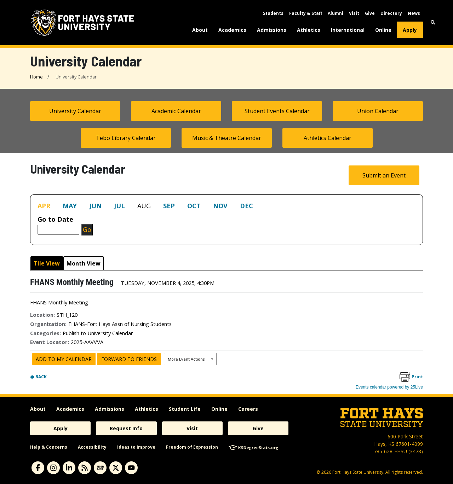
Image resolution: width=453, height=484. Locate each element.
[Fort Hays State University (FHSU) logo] (82, 22)
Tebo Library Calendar (126, 138)
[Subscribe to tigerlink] (100, 468)
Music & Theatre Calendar (226, 138)
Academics (232, 30)
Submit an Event (384, 175)
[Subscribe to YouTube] (131, 468)
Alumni (335, 13)
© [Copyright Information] (318, 472)
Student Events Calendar (277, 111)
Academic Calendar (176, 111)
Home (36, 77)
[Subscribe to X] (116, 468)
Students (273, 13)
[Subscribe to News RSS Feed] (84, 468)
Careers (248, 409)
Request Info (126, 428)
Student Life (185, 409)
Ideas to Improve (136, 447)
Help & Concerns (48, 447)
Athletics (308, 30)
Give (370, 13)
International (348, 30)
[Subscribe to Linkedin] (69, 468)
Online (383, 30)
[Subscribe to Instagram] (53, 468)
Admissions (271, 30)
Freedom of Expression (192, 447)
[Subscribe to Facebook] (38, 468)
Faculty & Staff (305, 13)
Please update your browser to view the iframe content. (226, 207)
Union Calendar (377, 111)
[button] (433, 22)
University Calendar (75, 111)
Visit (354, 13)
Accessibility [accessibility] (92, 447)
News (414, 13)
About (200, 30)
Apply (410, 30)
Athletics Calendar (327, 138)
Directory (391, 13)
